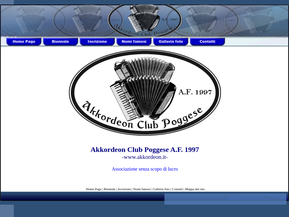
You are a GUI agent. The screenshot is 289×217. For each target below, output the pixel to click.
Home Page (93, 189)
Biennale (110, 189)
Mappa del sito (195, 189)
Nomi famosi (142, 189)
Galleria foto (161, 189)
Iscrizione (124, 189)
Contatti (177, 189)
